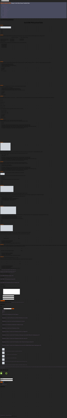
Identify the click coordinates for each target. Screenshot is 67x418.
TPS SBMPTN (8, 269)
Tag (2, 313)
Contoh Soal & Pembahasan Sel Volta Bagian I (10, 315)
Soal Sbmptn (5, 13)
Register (3, 384)
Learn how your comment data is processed (17, 303)
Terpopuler (3, 311)
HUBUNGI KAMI (4, 17)
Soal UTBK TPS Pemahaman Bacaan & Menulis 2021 (9, 282)
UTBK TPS (14, 269)
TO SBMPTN (6, 7)
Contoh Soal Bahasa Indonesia (33, 367)
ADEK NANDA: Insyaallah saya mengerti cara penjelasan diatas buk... (12, 352)
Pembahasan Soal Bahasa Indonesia (39, 367)
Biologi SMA (6, 12)
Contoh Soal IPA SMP (55, 367)
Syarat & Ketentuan (8, 416)
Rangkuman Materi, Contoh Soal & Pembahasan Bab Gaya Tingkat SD (14, 332)
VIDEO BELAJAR (5, 5)
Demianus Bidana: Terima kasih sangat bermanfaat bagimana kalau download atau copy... (14, 362)
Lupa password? (4, 385)
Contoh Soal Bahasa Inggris (3, 367)
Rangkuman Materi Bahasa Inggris (15, 367)
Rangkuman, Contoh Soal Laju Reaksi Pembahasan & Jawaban (13, 322)
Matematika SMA (6, 10)
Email (1, 298)
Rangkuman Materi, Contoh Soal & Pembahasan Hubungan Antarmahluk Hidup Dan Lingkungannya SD (20, 336)
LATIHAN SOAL (4, 6)
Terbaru (3, 312)
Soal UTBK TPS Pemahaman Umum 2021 (8, 271)
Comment (1, 295)
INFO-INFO (4, 16)
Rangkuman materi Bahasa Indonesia (26, 367)
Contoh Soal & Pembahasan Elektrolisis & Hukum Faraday (12, 325)
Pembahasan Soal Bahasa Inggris (9, 367)
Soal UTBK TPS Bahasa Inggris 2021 (6, 275)
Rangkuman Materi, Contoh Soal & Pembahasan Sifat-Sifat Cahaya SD (14, 339)
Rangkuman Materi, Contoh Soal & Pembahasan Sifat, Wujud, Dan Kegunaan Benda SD (18, 342)
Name (1, 296)
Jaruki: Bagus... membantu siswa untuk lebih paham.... (10, 355)
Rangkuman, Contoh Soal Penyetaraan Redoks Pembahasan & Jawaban (15, 318)
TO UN (5, 8)
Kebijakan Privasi (2, 416)
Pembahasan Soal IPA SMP (60, 367)
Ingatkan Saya (5, 383)
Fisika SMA (5, 11)
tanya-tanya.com (5, 3)
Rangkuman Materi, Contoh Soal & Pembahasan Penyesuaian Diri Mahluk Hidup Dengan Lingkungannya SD (21, 346)
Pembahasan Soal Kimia (45, 367)
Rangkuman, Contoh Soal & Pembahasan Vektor (10, 329)
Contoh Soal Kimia (21, 367)
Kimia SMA (5, 9)
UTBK (11, 269)
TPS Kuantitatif (3, 269)
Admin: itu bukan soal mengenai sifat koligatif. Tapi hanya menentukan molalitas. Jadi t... (14, 365)
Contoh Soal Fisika (65, 367)
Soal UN (5, 14)
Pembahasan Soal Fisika (50, 367)
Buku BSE (5, 15)
